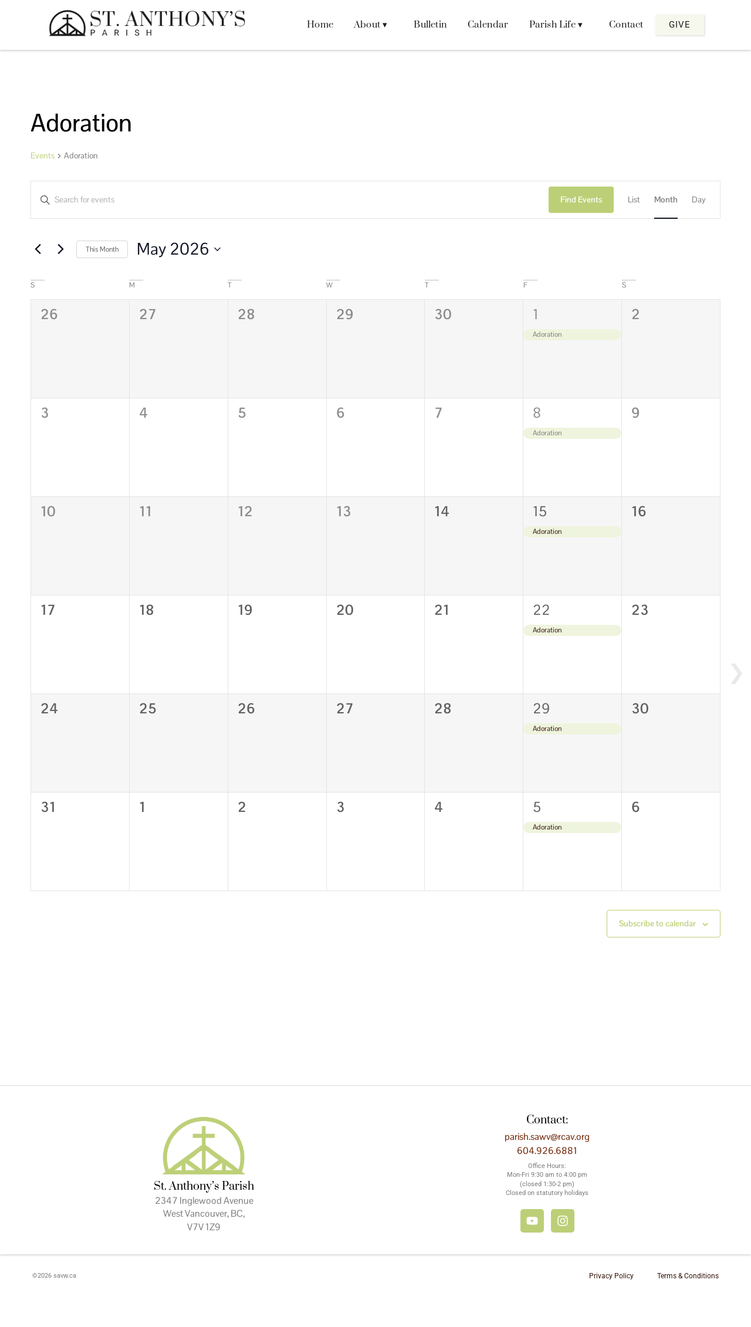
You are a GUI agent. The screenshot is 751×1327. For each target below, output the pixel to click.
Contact (626, 25)
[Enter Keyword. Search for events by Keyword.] (290, 199)
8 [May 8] (537, 413)
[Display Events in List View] (634, 199)
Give (680, 24)
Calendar (488, 25)
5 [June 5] (537, 807)
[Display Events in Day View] (699, 199)
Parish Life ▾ (556, 25)
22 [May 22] (541, 610)
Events (43, 155)
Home (320, 25)
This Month (102, 249)
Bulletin (430, 25)
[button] (373, 25)
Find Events (581, 199)
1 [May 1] (536, 314)
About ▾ (370, 25)
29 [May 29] (541, 708)
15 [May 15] (540, 511)
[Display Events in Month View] (666, 199)
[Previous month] (38, 249)
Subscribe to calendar (657, 923)
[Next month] (60, 249)
